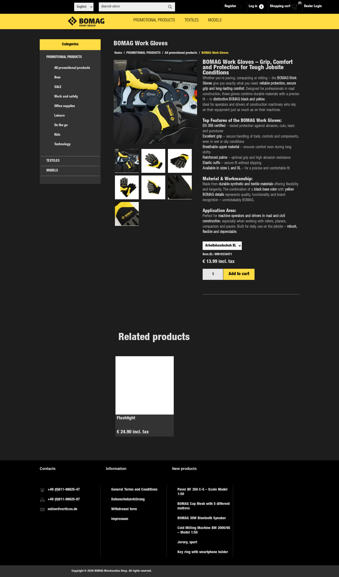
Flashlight (126, 418)
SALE (57, 87)
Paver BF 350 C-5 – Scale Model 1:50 (202, 492)
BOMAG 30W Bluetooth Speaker (201, 518)
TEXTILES (53, 161)
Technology (62, 144)
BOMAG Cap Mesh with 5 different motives (203, 506)
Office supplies (64, 106)
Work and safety (66, 97)
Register (230, 6)
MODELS (52, 171)
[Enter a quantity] (213, 274)
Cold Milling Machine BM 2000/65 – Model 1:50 (203, 530)
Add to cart (239, 274)
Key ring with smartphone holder (202, 552)
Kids (57, 135)
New (57, 78)
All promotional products (72, 68)
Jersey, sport (187, 542)
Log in (253, 6)
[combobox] (132, 7)
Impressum (119, 519)
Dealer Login (313, 6)
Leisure (59, 116)
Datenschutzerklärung (128, 499)
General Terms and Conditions (134, 490)
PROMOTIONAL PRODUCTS (64, 57)
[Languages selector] (83, 7)
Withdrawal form (124, 509)
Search (170, 7)
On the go (61, 125)
